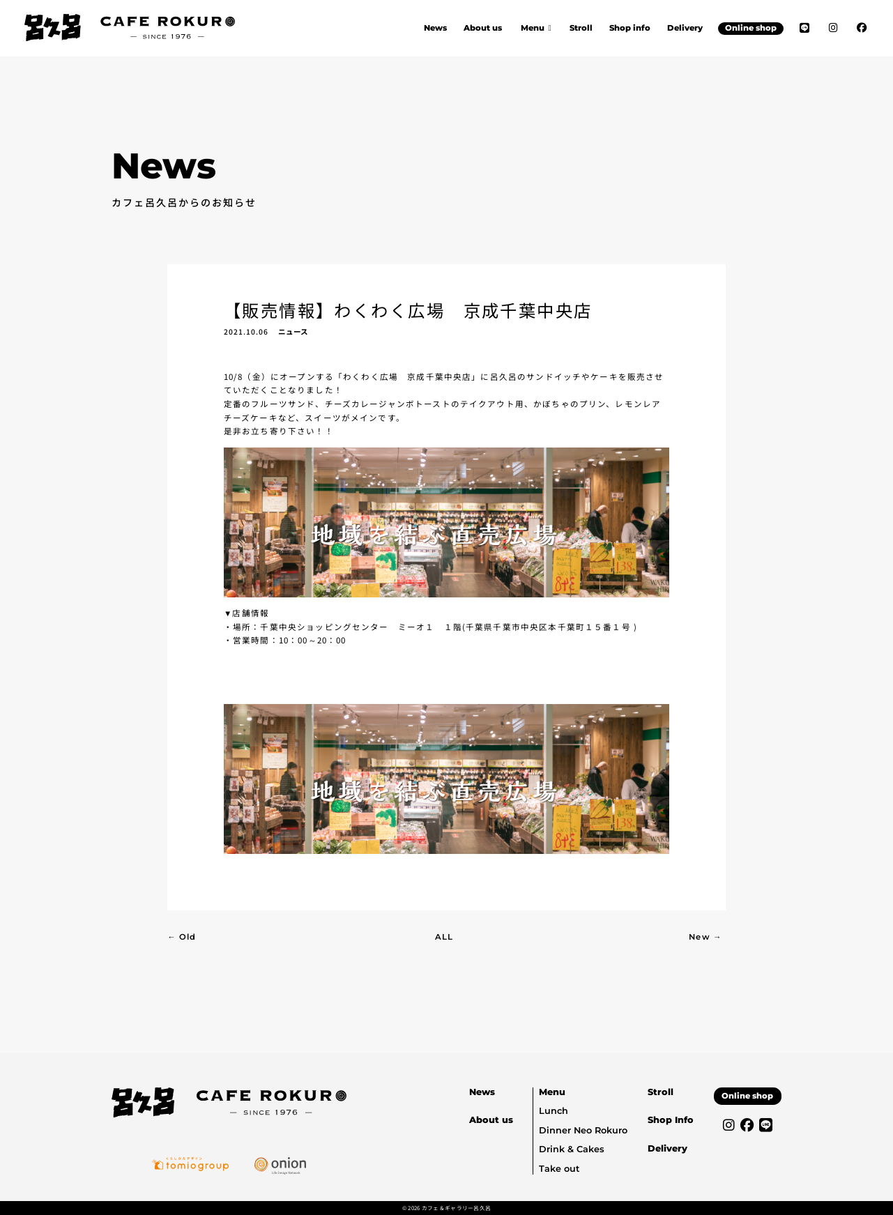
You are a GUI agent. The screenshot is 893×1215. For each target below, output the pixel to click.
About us (483, 28)
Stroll (581, 28)
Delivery (685, 28)
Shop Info (671, 1120)
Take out (559, 1168)
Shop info (629, 28)
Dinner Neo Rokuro (583, 1130)
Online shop (751, 28)
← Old (181, 937)
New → (705, 937)
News (435, 28)
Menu (552, 1092)
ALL (444, 937)
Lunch (553, 1111)
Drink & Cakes (571, 1149)
